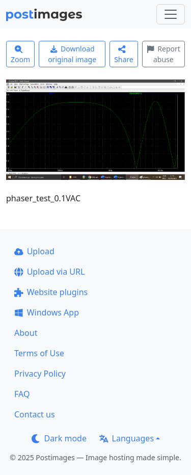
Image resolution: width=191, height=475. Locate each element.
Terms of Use (39, 353)
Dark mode (59, 438)
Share (123, 54)
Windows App (46, 312)
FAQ (22, 394)
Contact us (34, 414)
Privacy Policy (40, 373)
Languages (126, 438)
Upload (34, 251)
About (25, 332)
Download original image (72, 54)
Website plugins (51, 292)
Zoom (20, 54)
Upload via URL (49, 271)
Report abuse (163, 54)
